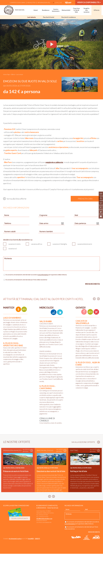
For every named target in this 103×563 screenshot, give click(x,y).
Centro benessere (55, 10)
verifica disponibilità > (89, 2)
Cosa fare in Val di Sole (76, 10)
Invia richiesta (92, 284)
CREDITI (37, 548)
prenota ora (85, 198)
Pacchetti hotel (48, 17)
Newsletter (31, 2)
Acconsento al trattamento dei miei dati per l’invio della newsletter (26, 279)
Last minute (31, 17)
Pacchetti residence (68, 17)
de (60, 2)
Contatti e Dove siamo (17, 2)
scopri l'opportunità (19, 527)
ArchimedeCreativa (15, 548)
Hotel (36, 10)
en (56, 2)
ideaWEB (31, 548)
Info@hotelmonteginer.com (44, 528)
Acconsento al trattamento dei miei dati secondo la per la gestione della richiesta (36, 274)
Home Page (6, 74)
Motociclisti (66, 10)
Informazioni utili (43, 2)
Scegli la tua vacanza (86, 10)
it (53, 2)
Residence (45, 10)
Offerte (96, 10)
